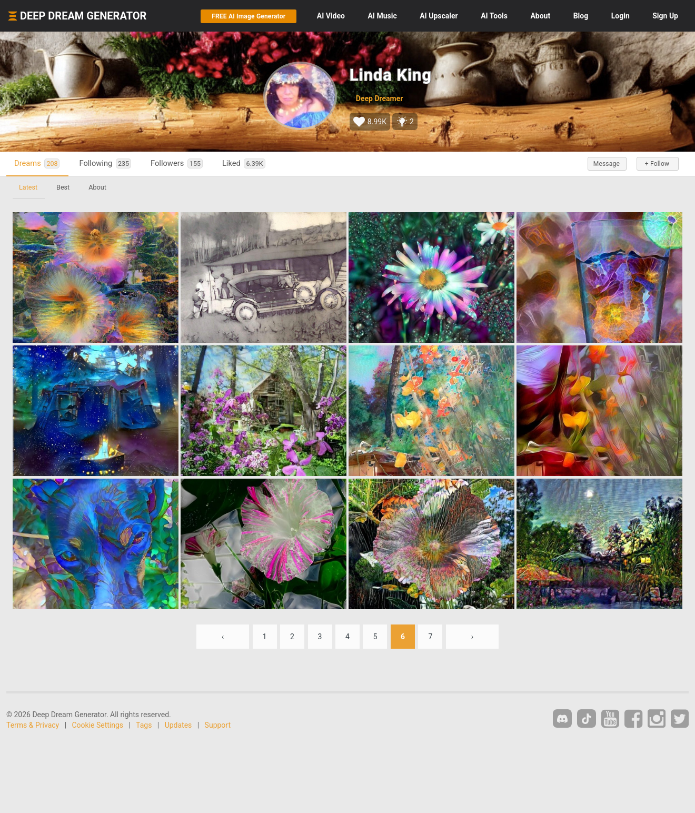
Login (620, 16)
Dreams (36, 163)
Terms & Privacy (32, 725)
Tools (494, 16)
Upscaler (439, 16)
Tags (144, 725)
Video (331, 16)
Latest (28, 187)
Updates (178, 725)
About (540, 16)
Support (218, 725)
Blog (581, 16)
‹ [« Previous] (223, 636)
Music (382, 16)
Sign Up (665, 16)
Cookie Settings (98, 725)
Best (63, 187)
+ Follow (657, 163)
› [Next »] (472, 636)
